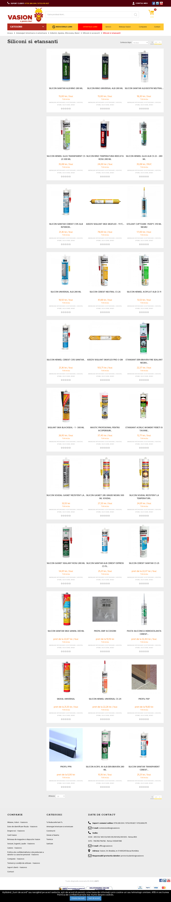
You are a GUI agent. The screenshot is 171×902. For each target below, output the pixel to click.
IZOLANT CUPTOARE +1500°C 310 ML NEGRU (144, 226)
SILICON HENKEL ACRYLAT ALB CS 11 (144, 292)
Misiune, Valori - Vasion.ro (17, 822)
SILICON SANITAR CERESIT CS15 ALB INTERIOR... (66, 226)
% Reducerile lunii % (54, 822)
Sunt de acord (94, 898)
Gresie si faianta (52, 835)
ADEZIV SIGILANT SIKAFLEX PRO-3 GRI (105, 360)
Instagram (157, 3)
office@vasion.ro (105, 846)
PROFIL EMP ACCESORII (105, 631)
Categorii (16, 27)
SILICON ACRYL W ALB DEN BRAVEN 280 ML (105, 768)
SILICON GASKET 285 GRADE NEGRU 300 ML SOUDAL (105, 497)
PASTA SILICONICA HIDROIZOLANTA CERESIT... (144, 633)
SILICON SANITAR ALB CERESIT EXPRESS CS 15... (105, 565)
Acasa (10, 33)
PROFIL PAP (144, 699)
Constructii (50, 830)
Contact (157, 26)
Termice (49, 839)
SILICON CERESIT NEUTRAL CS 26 (105, 292)
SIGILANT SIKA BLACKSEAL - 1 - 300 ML (66, 427)
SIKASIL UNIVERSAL (66, 699)
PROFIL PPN (65, 767)
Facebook (153, 3)
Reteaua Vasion (125, 26)
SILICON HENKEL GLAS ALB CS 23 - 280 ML (144, 158)
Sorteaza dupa (125, 42)
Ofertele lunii (90, 26)
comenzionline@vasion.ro (109, 828)
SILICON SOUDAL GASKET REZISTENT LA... (65, 495)
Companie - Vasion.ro (15, 859)
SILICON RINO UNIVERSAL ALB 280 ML (105, 88)
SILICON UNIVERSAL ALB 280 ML (66, 292)
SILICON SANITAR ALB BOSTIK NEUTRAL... (144, 88)
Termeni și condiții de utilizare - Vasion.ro (23, 863)
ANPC (96, 881)
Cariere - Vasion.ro (14, 848)
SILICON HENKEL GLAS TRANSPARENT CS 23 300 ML (66, 158)
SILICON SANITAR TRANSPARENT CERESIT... (144, 768)
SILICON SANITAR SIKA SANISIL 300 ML (66, 631)
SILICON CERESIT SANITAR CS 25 (144, 563)
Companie (143, 26)
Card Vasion (12, 835)
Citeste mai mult (78, 898)
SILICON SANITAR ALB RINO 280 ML (66, 88)
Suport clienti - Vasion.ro (17, 867)
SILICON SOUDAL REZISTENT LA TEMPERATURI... (144, 497)
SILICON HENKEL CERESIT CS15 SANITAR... (66, 360)
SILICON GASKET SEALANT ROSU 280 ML (66, 563)
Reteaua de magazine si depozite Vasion (23, 839)
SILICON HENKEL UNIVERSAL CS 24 (105, 699)
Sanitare (49, 843)
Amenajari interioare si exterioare (59, 826)
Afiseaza (51, 796)
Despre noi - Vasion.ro (16, 830)
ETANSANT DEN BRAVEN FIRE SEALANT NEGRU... (144, 361)
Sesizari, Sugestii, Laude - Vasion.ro (21, 843)
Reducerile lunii (62, 26)
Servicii (108, 26)
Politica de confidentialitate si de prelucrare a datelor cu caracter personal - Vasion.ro (25, 853)
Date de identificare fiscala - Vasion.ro (22, 826)
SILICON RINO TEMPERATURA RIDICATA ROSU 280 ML (105, 158)
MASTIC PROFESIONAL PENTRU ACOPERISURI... (105, 429)
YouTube (161, 3)
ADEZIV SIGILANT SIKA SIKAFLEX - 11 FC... (105, 224)
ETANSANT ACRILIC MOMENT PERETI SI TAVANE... (144, 429)
